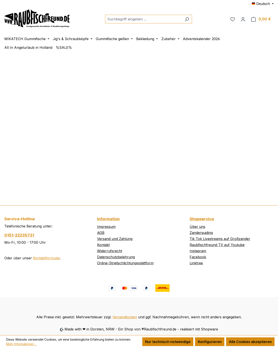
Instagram (198, 251)
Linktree (196, 263)
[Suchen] (187, 19)
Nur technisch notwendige (167, 342)
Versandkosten (125, 317)
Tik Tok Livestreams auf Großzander (220, 239)
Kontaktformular (46, 258)
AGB (100, 232)
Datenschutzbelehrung (116, 257)
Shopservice (202, 219)
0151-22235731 (19, 235)
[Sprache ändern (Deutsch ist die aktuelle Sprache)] (263, 3)
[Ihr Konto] (243, 19)
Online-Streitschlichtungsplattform (125, 263)
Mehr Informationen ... (21, 344)
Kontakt (103, 245)
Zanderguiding (201, 232)
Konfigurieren (210, 342)
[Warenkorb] (261, 19)
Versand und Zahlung (114, 239)
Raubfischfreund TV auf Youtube (217, 245)
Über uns (197, 226)
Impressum (106, 226)
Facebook (198, 257)
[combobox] (143, 19)
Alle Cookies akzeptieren (250, 342)
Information (108, 219)
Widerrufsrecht (109, 251)
